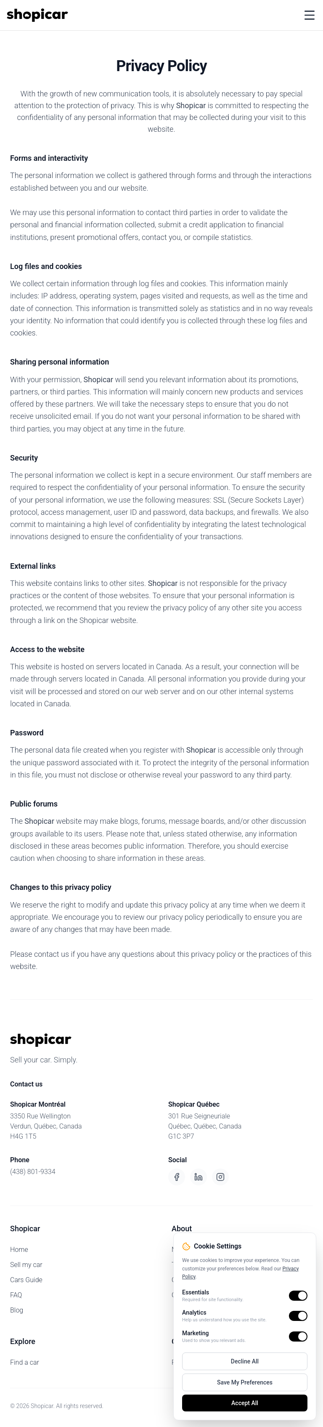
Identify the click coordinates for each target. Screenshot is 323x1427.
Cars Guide (26, 1280)
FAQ (16, 1295)
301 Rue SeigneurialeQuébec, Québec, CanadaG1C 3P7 (204, 1126)
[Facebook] (176, 1177)
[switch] (298, 1296)
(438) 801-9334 (33, 1172)
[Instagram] (220, 1177)
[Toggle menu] (309, 15)
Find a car (24, 1362)
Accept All (244, 1403)
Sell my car (26, 1265)
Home (19, 1250)
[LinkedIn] (198, 1177)
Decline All (245, 1361)
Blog (16, 1310)
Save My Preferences (245, 1382)
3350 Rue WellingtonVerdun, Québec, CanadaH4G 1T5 (46, 1126)
